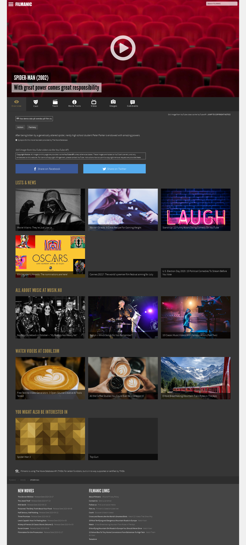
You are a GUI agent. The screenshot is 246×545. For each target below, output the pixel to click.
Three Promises (24, 516)
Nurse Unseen (23, 528)
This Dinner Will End (25, 497)
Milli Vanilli (22, 505)
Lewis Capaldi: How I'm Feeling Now (32, 520)
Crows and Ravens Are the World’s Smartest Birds (108, 516)
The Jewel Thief (24, 501)
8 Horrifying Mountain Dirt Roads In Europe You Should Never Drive (115, 528)
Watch (91, 524)
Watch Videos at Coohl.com (37, 351)
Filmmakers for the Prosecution (30, 532)
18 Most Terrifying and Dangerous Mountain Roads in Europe (113, 520)
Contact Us (93, 501)
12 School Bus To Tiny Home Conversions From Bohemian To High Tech (117, 532)
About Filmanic (95, 497)
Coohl (91, 512)
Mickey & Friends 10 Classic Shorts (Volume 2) (35, 524)
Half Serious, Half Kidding (28, 512)
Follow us (93, 505)
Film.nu (92, 509)
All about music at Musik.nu (39, 290)
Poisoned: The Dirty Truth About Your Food (35, 509)
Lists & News (26, 183)
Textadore (93, 539)
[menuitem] (12, 480)
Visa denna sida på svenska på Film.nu (34, 119)
